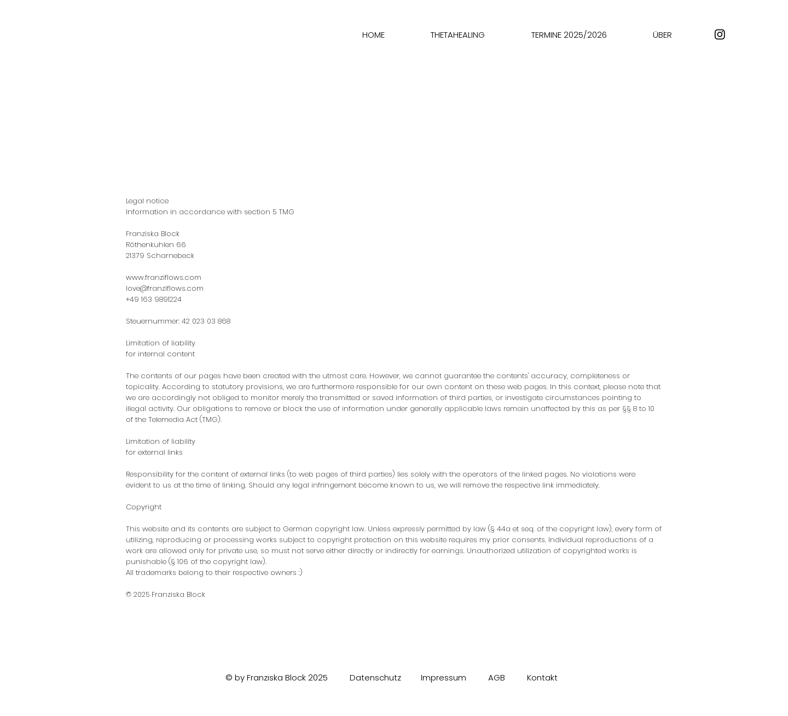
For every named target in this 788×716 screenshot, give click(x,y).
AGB (496, 677)
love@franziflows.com (165, 288)
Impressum (443, 677)
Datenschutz (375, 677)
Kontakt (542, 677)
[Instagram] (720, 34)
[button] (458, 34)
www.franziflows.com (163, 277)
